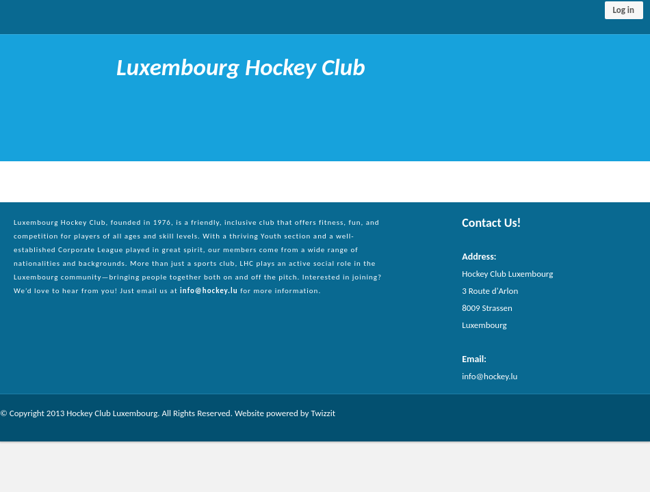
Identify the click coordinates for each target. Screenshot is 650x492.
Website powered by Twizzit (285, 413)
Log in (623, 10)
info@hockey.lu (209, 290)
